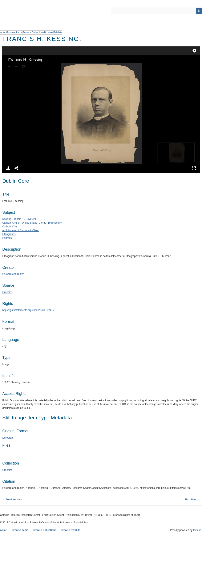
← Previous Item (12, 499)
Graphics (7, 292)
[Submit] (199, 11)
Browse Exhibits (70, 530)
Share (16, 168)
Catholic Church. (11, 226)
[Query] (156, 11)
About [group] (3, 32)
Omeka (197, 530)
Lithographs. (9, 234)
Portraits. (7, 237)
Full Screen (194, 168)
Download (8, 168)
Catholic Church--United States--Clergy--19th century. (32, 222)
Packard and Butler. (13, 274)
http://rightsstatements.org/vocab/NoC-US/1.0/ (28, 310)
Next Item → (192, 499)
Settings (194, 50)
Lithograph (8, 437)
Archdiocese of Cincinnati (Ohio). (20, 230)
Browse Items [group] (14, 32)
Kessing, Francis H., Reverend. (19, 218)
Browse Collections (44, 530)
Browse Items (20, 530)
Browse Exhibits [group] (53, 32)
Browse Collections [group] (33, 32)
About (3, 530)
